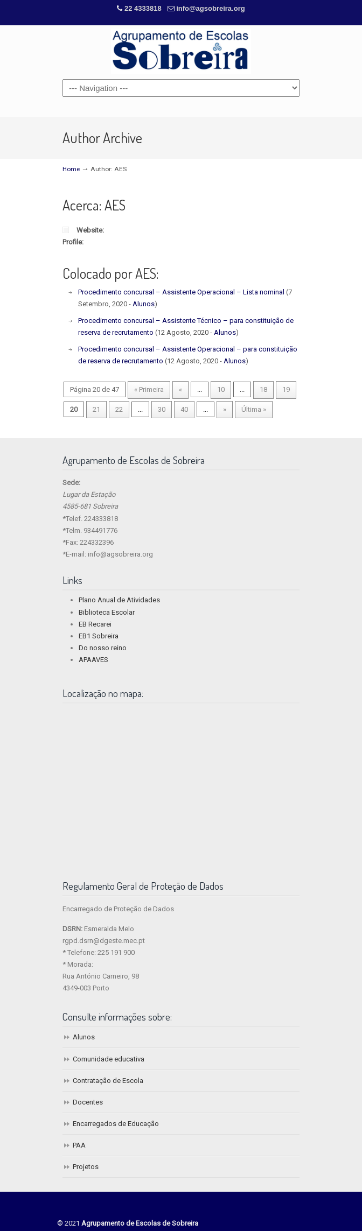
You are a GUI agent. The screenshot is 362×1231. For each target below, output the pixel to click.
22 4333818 (143, 8)
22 (119, 409)
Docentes (88, 1102)
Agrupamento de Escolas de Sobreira (181, 51)
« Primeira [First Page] (149, 389)
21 (96, 409)
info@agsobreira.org (210, 8)
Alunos (144, 304)
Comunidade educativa (108, 1059)
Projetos (86, 1167)
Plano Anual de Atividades (119, 600)
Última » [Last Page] (253, 409)
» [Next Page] (224, 409)
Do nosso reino (103, 648)
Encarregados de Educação (116, 1124)
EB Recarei (95, 624)
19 (286, 389)
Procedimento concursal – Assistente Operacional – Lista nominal (181, 292)
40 (184, 409)
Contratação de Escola (108, 1081)
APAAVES (93, 660)
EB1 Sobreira (99, 636)
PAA (79, 1145)
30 (161, 409)
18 (263, 389)
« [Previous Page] (180, 389)
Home (71, 169)
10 (221, 389)
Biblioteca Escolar (107, 612)
